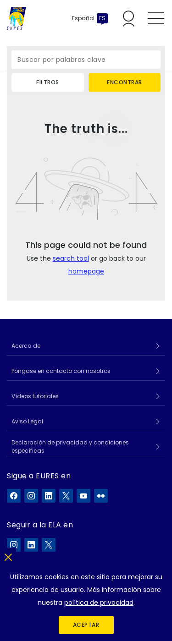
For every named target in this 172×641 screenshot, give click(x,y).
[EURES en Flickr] (101, 496)
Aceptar (86, 625)
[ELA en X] (48, 545)
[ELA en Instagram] (14, 545)
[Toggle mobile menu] (156, 18)
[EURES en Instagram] (31, 496)
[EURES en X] (66, 496)
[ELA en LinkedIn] (31, 545)
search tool (71, 258)
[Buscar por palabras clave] (86, 59)
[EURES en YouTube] (83, 496)
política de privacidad (98, 602)
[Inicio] (16, 18)
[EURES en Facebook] (14, 496)
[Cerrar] (8, 555)
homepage (86, 271)
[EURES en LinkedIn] (48, 496)
